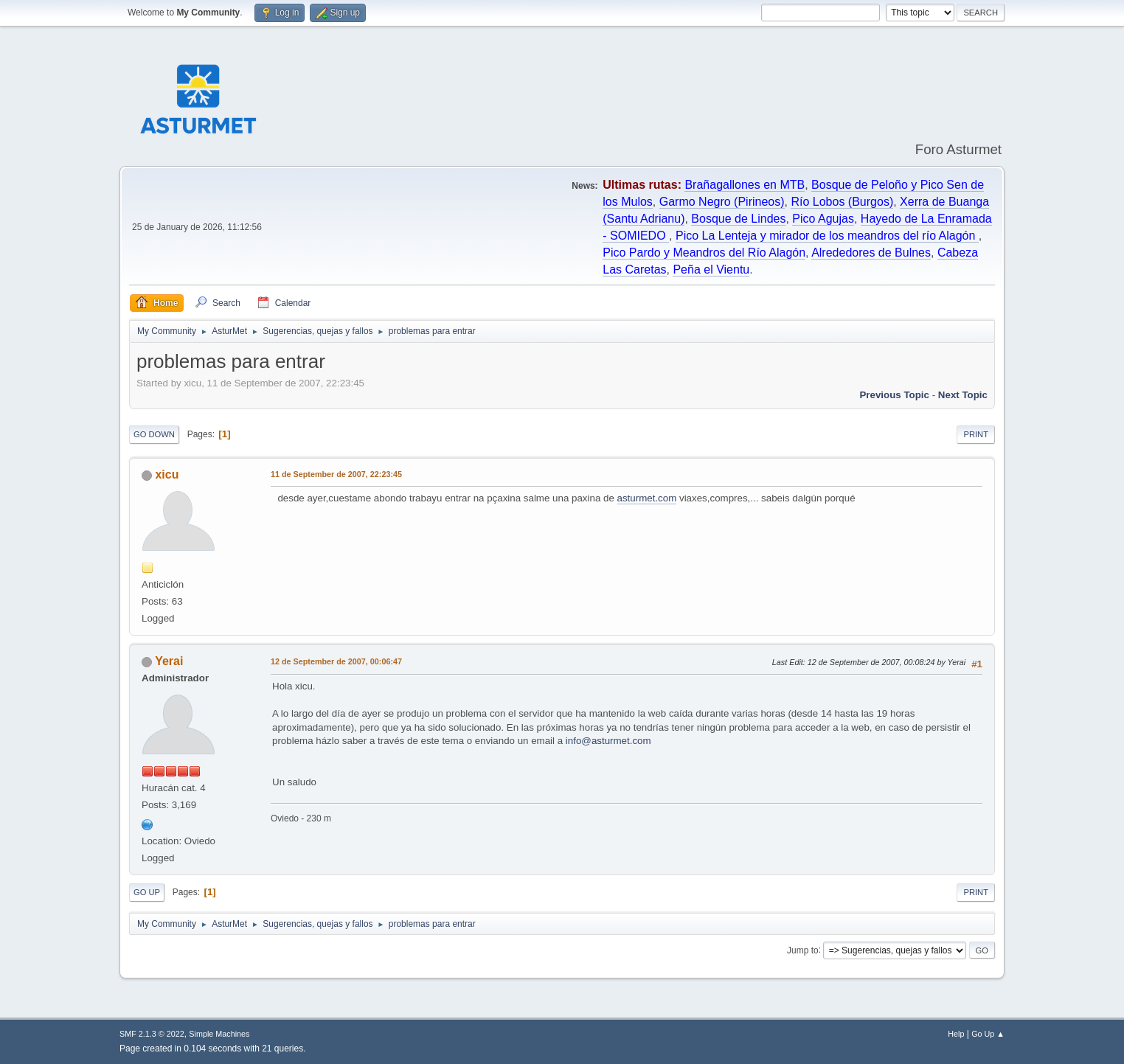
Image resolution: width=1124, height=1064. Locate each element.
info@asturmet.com (608, 740)
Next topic (963, 394)
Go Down (154, 434)
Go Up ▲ (988, 1033)
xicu (166, 474)
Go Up (146, 892)
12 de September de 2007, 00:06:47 (336, 661)
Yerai (169, 661)
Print (975, 434)
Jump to (803, 950)
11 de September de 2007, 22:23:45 (336, 474)
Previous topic (894, 394)
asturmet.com (647, 498)
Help (956, 1033)
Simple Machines (219, 1033)
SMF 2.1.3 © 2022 (151, 1033)
